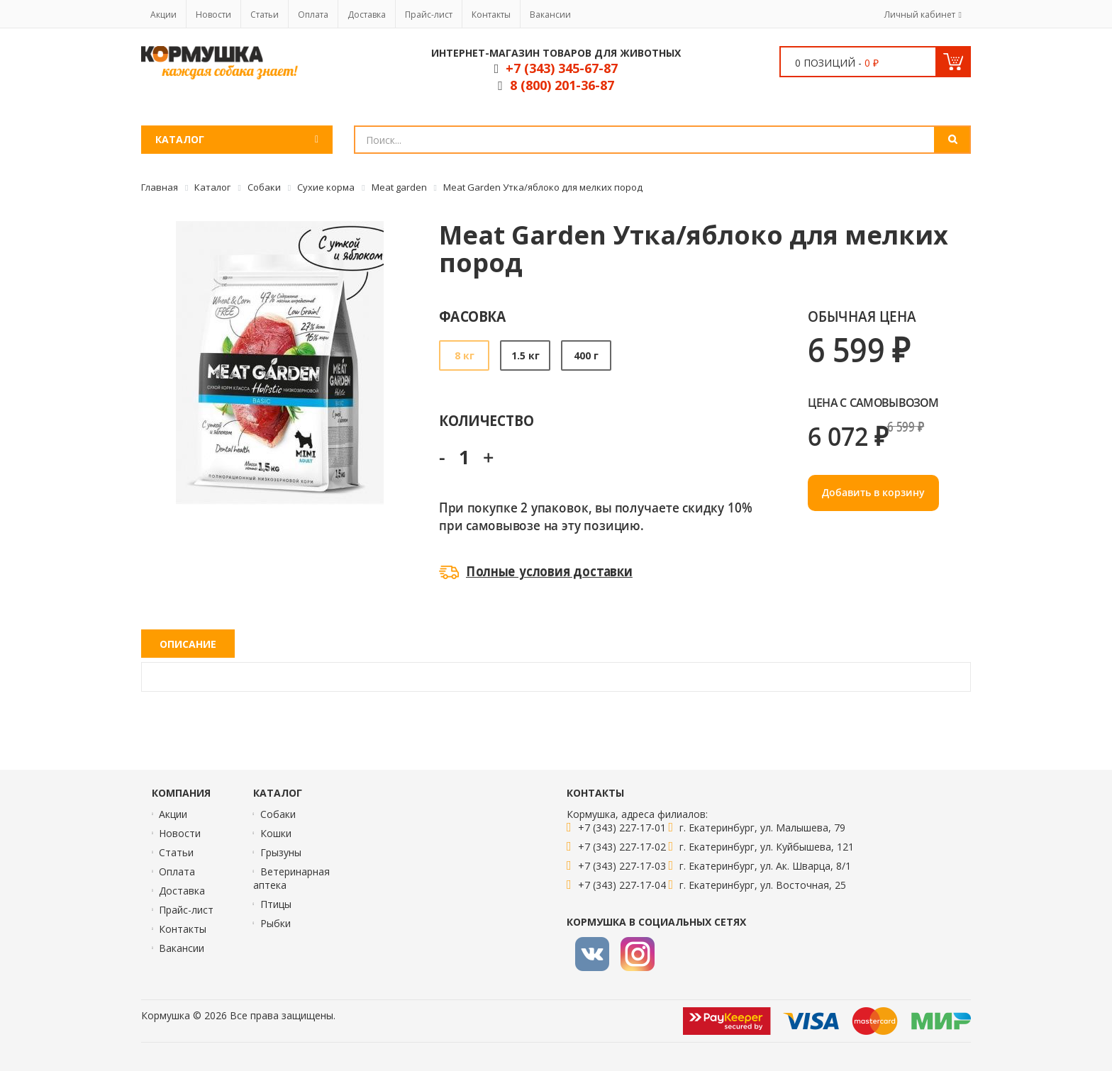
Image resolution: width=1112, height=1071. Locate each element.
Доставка (367, 15)
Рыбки (275, 923)
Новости (213, 15)
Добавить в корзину (873, 492)
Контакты (491, 15)
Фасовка (472, 315)
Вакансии (550, 15)
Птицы (275, 904)
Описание (188, 644)
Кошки (275, 833)
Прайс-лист (428, 15)
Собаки (278, 814)
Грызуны (280, 852)
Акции (163, 15)
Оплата (313, 15)
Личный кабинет (919, 15)
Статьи (264, 15)
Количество (486, 420)
